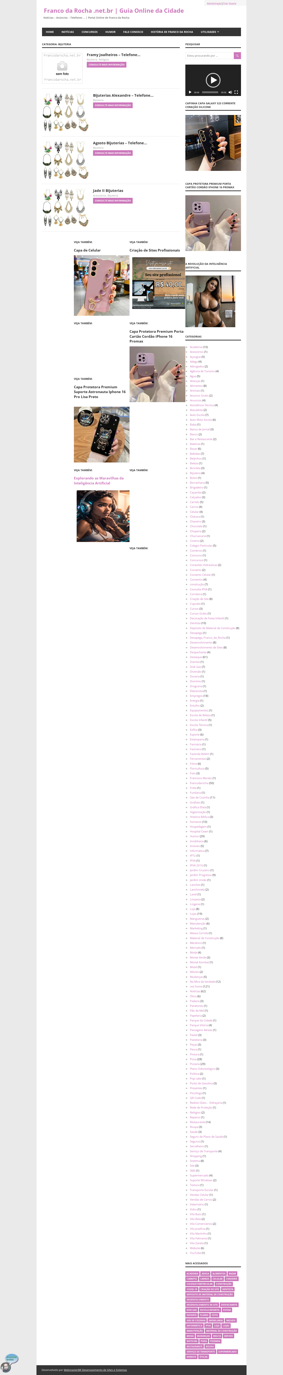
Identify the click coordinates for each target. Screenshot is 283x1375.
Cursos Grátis (198, 613)
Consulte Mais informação (107, 64)
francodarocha (199, 783)
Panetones (196, 1006)
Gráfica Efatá (198, 807)
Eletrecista (196, 691)
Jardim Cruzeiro (200, 870)
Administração (214, 3)
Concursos (90, 32)
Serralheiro (197, 1146)
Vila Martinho (198, 1233)
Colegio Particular (201, 545)
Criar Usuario (229, 3)
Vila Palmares (198, 1238)
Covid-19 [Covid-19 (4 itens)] (192, 1289)
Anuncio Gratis (199, 395)
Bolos (193, 478)
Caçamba (196, 492)
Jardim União (198, 880)
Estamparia (197, 739)
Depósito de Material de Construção (212, 628)
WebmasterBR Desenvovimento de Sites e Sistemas (95, 1370)
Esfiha (194, 730)
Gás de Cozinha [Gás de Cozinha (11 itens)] (196, 1320)
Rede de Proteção (201, 1107)
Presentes (196, 1088)
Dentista (195, 623)
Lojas (193, 913)
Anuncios (196, 400)
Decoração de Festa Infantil (207, 618)
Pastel (194, 1035)
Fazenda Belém (199, 754)
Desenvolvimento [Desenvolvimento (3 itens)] (198, 1299)
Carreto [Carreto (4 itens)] (192, 1278)
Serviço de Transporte (204, 1151)
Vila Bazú (196, 1214)
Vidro (193, 1209)
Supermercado (199, 1175)
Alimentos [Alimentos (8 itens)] (219, 1273)
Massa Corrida (199, 933)
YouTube (195, 1253)
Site (192, 1165)
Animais (195, 390)
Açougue (195, 357)
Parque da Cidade (201, 1020)
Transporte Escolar (202, 1190)
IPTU (193, 855)
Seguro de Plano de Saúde (206, 1136)
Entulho (195, 705)
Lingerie (195, 904)
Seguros (195, 1141)
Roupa (194, 1127)
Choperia (195, 531)
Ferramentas (198, 758)
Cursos (194, 608)
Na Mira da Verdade (202, 981)
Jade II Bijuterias (108, 190)
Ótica (193, 996)
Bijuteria (92, 59)
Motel (193, 967)
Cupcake (195, 603)
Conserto (195, 570)
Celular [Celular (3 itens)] (218, 1278)
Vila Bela (195, 1219)
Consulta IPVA (198, 589)
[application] (213, 80)
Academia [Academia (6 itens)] (192, 1273)
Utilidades (208, 32)
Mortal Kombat (199, 962)
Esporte (195, 734)
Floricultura (197, 768)
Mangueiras (197, 918)
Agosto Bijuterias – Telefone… (120, 142)
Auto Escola (197, 415)
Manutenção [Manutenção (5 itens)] (195, 1330)
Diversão (195, 671)
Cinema (195, 541)
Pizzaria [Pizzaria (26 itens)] (215, 1341)
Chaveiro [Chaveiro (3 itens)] (231, 1278)
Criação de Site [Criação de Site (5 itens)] (209, 1289)
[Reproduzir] (190, 92)
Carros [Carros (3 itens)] (204, 1278)
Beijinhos (196, 458)
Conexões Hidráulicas (203, 565)
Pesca (193, 1049)
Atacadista (196, 410)
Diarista (195, 662)
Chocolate (196, 526)
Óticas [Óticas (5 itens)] (204, 1356)
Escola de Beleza (200, 715)
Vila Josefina (197, 1229)
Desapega (196, 633)
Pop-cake (196, 1078)
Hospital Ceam (199, 831)
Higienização (198, 812)
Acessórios (99, 195)
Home (50, 32)
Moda (193, 952)
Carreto (194, 502)
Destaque (196, 657)
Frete (193, 788)
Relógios (104, 59)
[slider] (210, 92)
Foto (193, 773)
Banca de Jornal (200, 429)
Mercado (195, 947)
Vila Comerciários (201, 1224)
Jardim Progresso (201, 875)
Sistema (195, 1161)
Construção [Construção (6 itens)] (224, 1283)
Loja (192, 909)
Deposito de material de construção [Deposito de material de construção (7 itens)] (210, 1294)
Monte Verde (198, 957)
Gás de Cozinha (199, 797)
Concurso (196, 555)
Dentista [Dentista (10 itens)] (227, 1289)
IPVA (193, 860)
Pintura (194, 1054)
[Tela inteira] (236, 92)
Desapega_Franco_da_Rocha (208, 637)
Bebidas (195, 453)
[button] (213, 80)
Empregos (196, 696)
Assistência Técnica (202, 405)
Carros (194, 507)
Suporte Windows (201, 1180)
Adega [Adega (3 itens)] (205, 1273)
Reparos (195, 1117)
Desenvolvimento (201, 642)
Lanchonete (197, 889)
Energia (194, 700)
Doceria (195, 676)
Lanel (193, 894)
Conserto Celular (200, 574)
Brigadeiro (196, 487)
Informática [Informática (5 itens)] (194, 1325)
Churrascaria (198, 536)
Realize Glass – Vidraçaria (206, 1102)
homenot (196, 822)
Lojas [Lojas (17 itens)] (226, 1325)
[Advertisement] (102, 349)
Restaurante (197, 1122)
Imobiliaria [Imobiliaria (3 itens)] (216, 1320)
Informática (197, 851)
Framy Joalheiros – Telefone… (113, 54)
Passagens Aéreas (201, 1030)
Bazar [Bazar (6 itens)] (232, 1273)
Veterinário (197, 1204)
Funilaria (195, 792)
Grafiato (195, 802)
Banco (194, 434)
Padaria (195, 1001)
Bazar (193, 448)
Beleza (194, 463)
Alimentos (196, 386)
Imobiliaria (197, 841)
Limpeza (195, 899)
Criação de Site (199, 599)
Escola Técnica (199, 725)
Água (193, 376)
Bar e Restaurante (201, 439)
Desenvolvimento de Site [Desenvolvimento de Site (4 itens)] (202, 1304)
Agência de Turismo (202, 371)
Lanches (195, 885)
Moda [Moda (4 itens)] (190, 1336)
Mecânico (196, 943)
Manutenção (198, 923)
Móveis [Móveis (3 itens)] (228, 1336)
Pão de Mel (197, 1010)
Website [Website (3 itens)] (191, 1356)
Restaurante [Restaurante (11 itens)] (194, 1346)
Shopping (196, 1156)
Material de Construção (204, 938)
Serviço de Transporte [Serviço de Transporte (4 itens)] (201, 1351)
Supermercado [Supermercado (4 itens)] (227, 1351)
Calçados (195, 497)
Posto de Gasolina (201, 1083)
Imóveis (195, 846)
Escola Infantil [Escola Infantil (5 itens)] (210, 1310)
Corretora (196, 594)
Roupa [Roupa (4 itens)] (210, 1346)
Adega (194, 361)
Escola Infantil (198, 720)
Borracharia (197, 482)
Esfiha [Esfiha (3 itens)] (227, 1310)
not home (196, 986)
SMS (192, 1170)
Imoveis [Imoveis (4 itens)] (230, 1320)
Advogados (197, 366)
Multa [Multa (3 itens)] (217, 1336)
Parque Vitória (199, 1025)
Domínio (195, 681)
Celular (194, 512)
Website (195, 1248)
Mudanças (196, 977)
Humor (110, 32)
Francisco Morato (201, 778)
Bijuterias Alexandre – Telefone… (123, 95)
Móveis (194, 972)
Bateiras (195, 444)
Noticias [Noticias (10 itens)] (192, 1341)
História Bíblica (199, 817)
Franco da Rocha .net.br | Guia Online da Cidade (114, 10)
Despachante (198, 652)
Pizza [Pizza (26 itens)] (204, 1341)
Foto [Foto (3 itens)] (215, 1315)
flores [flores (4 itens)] (204, 1315)
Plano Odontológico (202, 1069)
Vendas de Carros (201, 1199)
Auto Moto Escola (201, 419)
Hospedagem (198, 826)
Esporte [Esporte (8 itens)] (192, 1315)
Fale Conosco (133, 32)
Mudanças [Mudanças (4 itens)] (203, 1336)
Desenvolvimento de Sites (206, 647)
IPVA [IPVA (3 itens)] (208, 1325)
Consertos (196, 579)
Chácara (195, 516)
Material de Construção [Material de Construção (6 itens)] (221, 1330)
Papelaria (196, 1015)
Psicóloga (196, 1093)
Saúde (194, 1132)
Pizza (193, 1059)
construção (197, 584)
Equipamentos (199, 710)
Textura (195, 1185)
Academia (196, 347)
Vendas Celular (199, 1195)
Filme (193, 763)
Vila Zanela (197, 1243)
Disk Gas (195, 667)
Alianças (195, 381)
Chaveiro (195, 521)
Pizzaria (195, 1064)
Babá (193, 424)
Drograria (196, 686)
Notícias (68, 32)
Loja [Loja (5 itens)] (216, 1325)
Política (194, 1073)
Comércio (196, 550)
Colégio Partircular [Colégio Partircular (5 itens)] (200, 1283)
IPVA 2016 (196, 865)
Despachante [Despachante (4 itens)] (229, 1304)
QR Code (195, 1098)
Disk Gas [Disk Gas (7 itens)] (192, 1310)
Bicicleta (195, 468)
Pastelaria (196, 1040)
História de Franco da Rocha (172, 32)
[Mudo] (230, 92)
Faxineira (196, 749)
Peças (193, 1044)
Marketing (196, 928)
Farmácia (196, 744)
